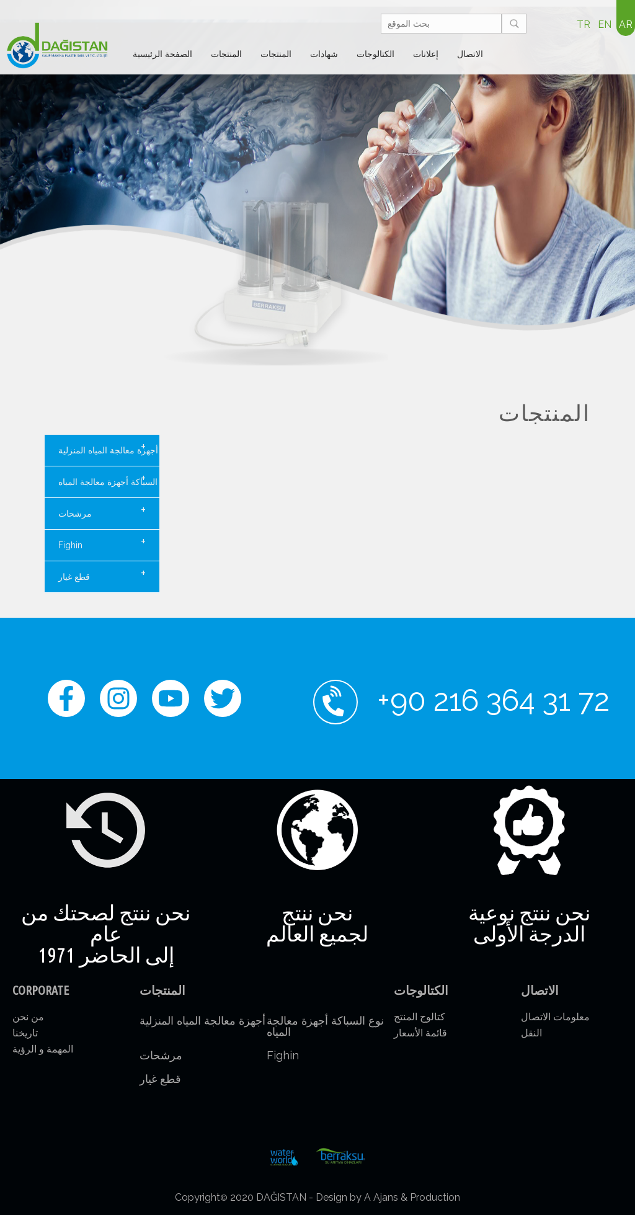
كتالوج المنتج (419, 1017)
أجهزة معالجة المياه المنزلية (108, 447)
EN (604, 24)
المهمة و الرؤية (42, 1049)
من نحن (28, 1017)
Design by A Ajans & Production (388, 1197)
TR (583, 24)
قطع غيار (102, 574)
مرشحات (102, 510)
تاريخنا (25, 1033)
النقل (531, 1033)
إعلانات (425, 54)
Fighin (102, 542)
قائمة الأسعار (420, 1033)
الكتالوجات (375, 54)
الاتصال (470, 54)
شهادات (324, 54)
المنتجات (226, 54)
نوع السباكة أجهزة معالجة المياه (108, 479)
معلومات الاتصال (555, 1017)
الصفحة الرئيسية (162, 54)
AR (626, 24)
